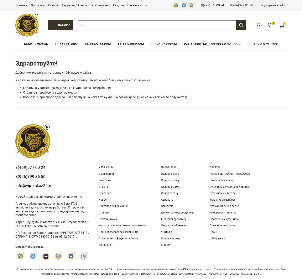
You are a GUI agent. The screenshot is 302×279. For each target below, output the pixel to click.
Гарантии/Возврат (75, 5)
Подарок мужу (170, 180)
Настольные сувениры (224, 219)
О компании (101, 5)
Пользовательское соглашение (118, 232)
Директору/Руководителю (177, 212)
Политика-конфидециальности (118, 238)
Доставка (38, 5)
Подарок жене (170, 173)
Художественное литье (224, 206)
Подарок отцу (169, 193)
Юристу (166, 245)
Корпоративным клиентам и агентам (122, 225)
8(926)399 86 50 (241, 5)
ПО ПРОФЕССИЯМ (98, 44)
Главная (21, 5)
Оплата (53, 5)
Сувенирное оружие (222, 225)
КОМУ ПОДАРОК (36, 44)
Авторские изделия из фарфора (230, 173)
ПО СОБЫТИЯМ (66, 44)
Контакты (105, 180)
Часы (213, 232)
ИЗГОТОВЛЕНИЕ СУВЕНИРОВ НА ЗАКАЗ (212, 44)
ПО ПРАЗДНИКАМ (131, 44)
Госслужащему (170, 238)
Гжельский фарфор (222, 180)
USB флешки (217, 238)
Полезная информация (113, 206)
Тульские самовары (222, 199)
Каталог (60, 25)
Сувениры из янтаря (223, 193)
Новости (104, 199)
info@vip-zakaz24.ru (273, 5)
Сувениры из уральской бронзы (230, 186)
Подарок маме (170, 186)
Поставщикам (108, 219)
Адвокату (167, 199)
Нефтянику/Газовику (174, 225)
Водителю (167, 206)
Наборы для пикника (223, 212)
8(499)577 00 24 (212, 5)
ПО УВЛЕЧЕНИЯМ (164, 44)
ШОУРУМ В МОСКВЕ (263, 44)
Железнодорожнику (173, 219)
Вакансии (134, 5)
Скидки (118, 5)
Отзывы (104, 212)
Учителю (166, 232)
